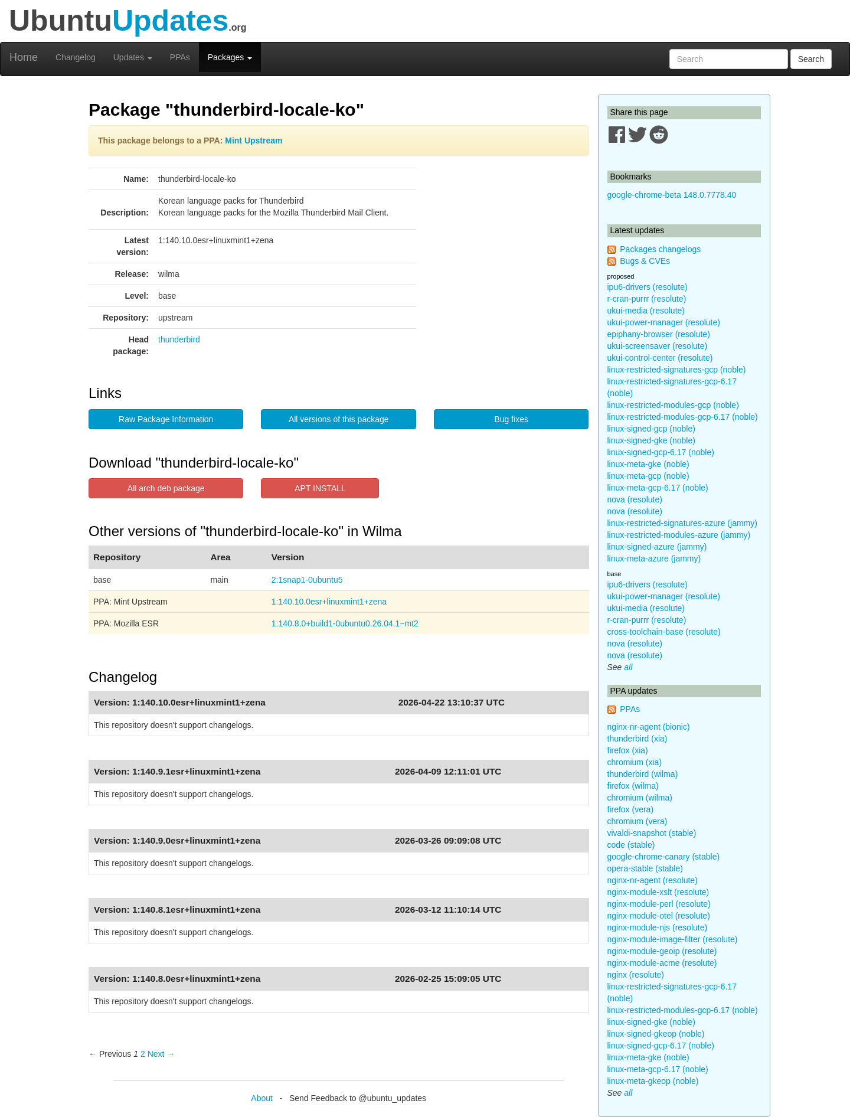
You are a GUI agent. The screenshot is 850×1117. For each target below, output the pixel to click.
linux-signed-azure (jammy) (657, 546)
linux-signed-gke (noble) (651, 440)
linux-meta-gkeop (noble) (653, 1081)
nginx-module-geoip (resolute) (662, 951)
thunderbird (179, 339)
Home (23, 57)
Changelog (75, 57)
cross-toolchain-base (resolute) (664, 631)
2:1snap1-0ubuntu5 (307, 579)
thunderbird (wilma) (642, 774)
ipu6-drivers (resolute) (647, 287)
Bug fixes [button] (511, 419)
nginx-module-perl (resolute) (659, 904)
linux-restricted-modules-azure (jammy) (679, 535)
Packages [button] (230, 57)
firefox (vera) (630, 809)
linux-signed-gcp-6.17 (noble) (660, 452)
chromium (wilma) (639, 797)
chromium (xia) (634, 762)
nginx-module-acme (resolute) (662, 963)
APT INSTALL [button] (320, 488)
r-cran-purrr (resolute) (646, 298)
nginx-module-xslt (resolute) (658, 892)
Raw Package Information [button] (166, 419)
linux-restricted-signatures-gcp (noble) (676, 369)
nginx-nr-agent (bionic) (648, 726)
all (628, 667)
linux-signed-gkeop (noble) (656, 1033)
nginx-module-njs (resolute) (657, 927)
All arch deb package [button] (166, 488)
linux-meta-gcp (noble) (648, 476)
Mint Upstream (253, 140)
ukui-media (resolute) (646, 310)
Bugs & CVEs (645, 261)
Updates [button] (132, 57)
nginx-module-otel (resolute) (658, 915)
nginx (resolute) (636, 974)
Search (811, 59)
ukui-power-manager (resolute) (663, 322)
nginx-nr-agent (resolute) (652, 880)
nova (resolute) (634, 499)
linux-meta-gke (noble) (648, 464)
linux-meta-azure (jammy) (654, 558)
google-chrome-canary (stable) (663, 856)
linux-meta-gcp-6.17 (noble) (657, 487)
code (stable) (631, 845)
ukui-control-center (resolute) (660, 357)
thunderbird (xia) (637, 738)
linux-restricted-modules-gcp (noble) (673, 405)
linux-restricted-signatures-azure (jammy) (682, 523)
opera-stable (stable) (645, 868)
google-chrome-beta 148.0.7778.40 (672, 195)
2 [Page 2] (142, 1054)
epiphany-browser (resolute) (658, 334)
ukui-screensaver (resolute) (657, 346)
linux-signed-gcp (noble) (651, 428)
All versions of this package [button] (339, 419)
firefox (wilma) (633, 786)
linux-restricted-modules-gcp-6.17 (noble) (682, 417)
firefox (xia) (627, 750)
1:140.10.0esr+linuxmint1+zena (329, 601)
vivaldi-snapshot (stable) (652, 833)
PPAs (180, 57)
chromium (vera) (637, 821)
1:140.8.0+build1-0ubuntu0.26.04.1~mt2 (345, 623)
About (262, 1098)
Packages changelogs (660, 249)
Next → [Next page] (161, 1054)
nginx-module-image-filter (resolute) (672, 939)
